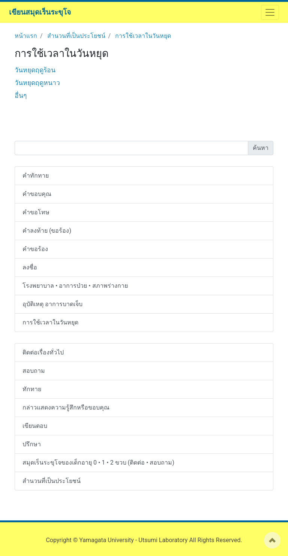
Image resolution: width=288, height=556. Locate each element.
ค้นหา (260, 147)
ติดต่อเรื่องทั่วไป (43, 352)
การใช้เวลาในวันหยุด (143, 35)
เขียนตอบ (34, 425)
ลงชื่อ (29, 267)
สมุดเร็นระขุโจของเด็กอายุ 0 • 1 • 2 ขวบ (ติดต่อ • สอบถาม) (98, 462)
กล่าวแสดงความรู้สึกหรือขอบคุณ (66, 407)
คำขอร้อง (35, 249)
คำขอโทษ (36, 212)
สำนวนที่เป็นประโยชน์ (76, 35)
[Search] (131, 148)
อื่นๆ (21, 95)
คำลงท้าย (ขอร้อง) (46, 230)
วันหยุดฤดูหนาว (37, 83)
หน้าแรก (26, 35)
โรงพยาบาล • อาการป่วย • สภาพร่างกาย (75, 285)
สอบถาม (33, 370)
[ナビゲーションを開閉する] (270, 12)
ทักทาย (31, 389)
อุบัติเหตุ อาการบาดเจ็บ (52, 304)
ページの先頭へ (272, 540)
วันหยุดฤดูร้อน (35, 70)
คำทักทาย (35, 175)
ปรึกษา (31, 444)
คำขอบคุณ (36, 193)
